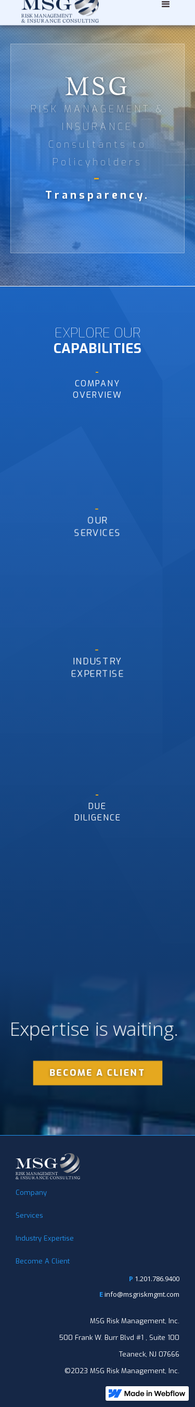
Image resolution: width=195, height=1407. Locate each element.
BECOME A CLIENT (97, 1072)
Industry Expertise (45, 1238)
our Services (97, 521)
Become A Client (43, 1261)
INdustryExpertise (97, 662)
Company (31, 1192)
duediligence (97, 806)
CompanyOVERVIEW (97, 383)
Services (29, 1215)
